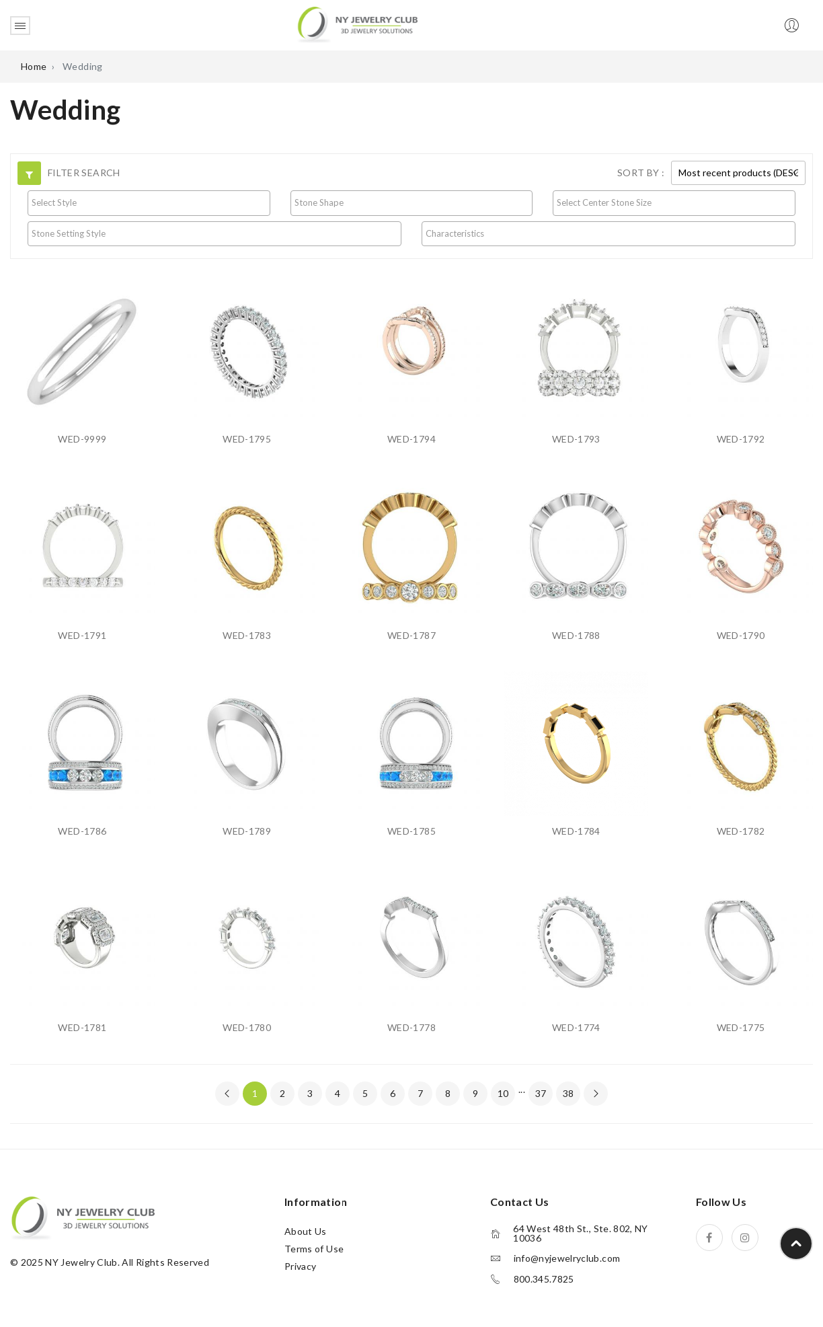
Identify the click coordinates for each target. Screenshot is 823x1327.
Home (33, 66)
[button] (29, 173)
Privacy (300, 1266)
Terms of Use (314, 1248)
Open (20, 25)
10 (503, 1093)
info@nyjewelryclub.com (567, 1258)
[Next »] (596, 1094)
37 (541, 1093)
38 (568, 1093)
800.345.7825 (544, 1279)
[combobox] (149, 203)
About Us (305, 1231)
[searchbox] (149, 202)
